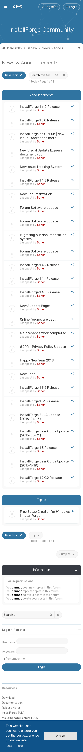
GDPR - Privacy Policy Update (43, 346)
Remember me (15, 658)
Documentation (12, 702)
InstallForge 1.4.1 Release (39, 278)
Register (19, 629)
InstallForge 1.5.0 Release (39, 120)
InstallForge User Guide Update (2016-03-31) (44, 433)
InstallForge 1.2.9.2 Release (41, 477)
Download (8, 697)
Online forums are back (38, 319)
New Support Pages (35, 306)
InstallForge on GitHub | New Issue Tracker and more (42, 136)
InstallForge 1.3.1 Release (39, 401)
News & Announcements (30, 62)
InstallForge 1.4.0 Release (40, 292)
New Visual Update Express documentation (41, 152)
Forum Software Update (39, 207)
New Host (27, 374)
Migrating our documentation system (43, 237)
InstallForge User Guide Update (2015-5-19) (44, 463)
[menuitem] (17, 6)
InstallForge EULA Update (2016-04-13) (40, 417)
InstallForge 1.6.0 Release (40, 106)
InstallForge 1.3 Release (38, 447)
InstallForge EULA (13, 712)
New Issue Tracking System (41, 167)
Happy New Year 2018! (37, 360)
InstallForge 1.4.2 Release (39, 265)
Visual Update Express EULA (20, 717)
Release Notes (11, 707)
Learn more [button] (14, 745)
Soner (41, 110)
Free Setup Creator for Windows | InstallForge (45, 513)
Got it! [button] (60, 736)
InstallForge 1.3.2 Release (39, 387)
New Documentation (36, 194)
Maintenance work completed (43, 333)
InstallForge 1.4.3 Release (39, 180)
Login (6, 629)
